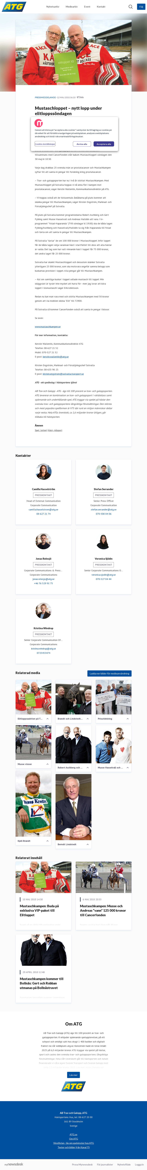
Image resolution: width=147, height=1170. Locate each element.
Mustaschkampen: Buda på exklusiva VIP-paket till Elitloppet (39, 910)
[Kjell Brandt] (33, 804)
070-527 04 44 (103, 579)
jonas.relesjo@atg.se (43, 579)
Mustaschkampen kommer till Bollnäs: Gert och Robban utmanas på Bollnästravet (41, 983)
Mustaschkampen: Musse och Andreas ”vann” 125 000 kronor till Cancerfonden (103, 910)
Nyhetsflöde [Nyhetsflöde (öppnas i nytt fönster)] (124, 1164)
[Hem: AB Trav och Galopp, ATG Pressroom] (14, 7)
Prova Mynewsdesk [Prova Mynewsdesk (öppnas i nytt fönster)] (82, 1164)
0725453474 (43, 653)
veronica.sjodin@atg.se (104, 574)
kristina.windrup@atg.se (43, 648)
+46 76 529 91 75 (43, 583)
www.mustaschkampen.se (48, 326)
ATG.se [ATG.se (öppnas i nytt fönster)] (73, 1134)
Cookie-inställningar (45, 144)
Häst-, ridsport (55, 430)
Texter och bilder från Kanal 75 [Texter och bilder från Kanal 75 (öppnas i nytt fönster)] (74, 1147)
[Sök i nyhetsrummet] (130, 7)
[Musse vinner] (33, 742)
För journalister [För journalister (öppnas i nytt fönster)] (105, 1164)
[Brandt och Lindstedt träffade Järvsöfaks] (73, 697)
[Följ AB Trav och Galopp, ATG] (141, 7)
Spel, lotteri (41, 430)
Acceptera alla (104, 144)
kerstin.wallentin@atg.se (56, 356)
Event (87, 6)
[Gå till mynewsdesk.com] (14, 1164)
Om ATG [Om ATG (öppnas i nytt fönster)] (73, 1138)
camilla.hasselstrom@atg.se (43, 509)
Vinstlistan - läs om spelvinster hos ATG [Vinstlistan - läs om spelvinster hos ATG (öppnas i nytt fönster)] (73, 1143)
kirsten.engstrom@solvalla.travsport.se (63, 374)
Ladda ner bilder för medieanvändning (109, 673)
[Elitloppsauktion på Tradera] (33, 697)
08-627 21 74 (43, 513)
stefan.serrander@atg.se (103, 509)
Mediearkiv (72, 6)
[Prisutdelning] (114, 697)
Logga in (139, 1164)
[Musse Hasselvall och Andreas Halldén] (114, 744)
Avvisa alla (82, 144)
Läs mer (73, 1074)
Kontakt (101, 6)
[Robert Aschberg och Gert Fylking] (73, 744)
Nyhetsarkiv (52, 6)
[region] (74, 134)
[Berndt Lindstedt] (73, 807)
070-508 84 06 (103, 513)
